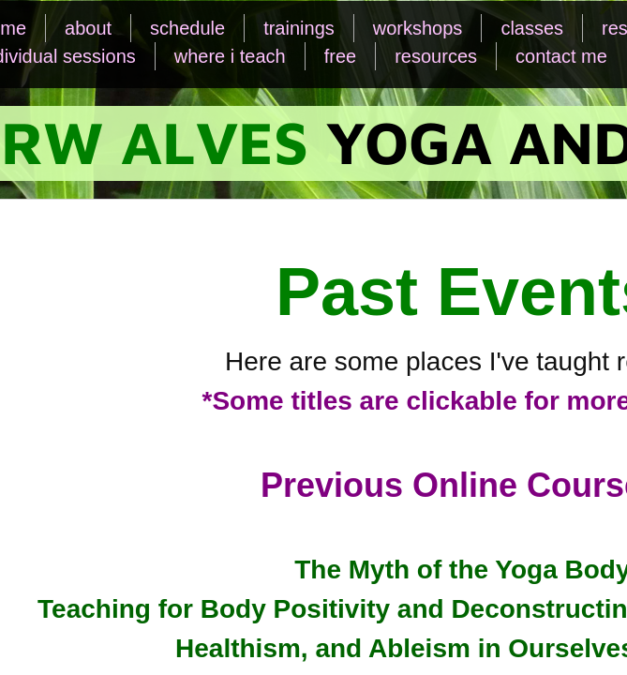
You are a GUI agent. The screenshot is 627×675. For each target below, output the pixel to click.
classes (531, 28)
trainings (299, 28)
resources (436, 56)
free (340, 56)
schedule (187, 28)
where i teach (230, 56)
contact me (561, 56)
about (88, 28)
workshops (418, 28)
